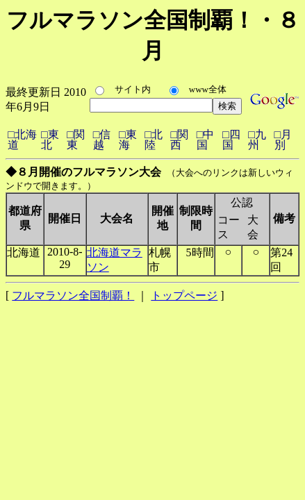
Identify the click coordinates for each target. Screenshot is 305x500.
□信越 (102, 139)
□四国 (231, 139)
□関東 (76, 139)
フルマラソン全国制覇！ (73, 295)
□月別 (283, 139)
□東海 (128, 139)
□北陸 (154, 139)
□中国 (206, 139)
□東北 (50, 139)
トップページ (184, 295)
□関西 (179, 139)
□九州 (257, 139)
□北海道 (22, 139)
